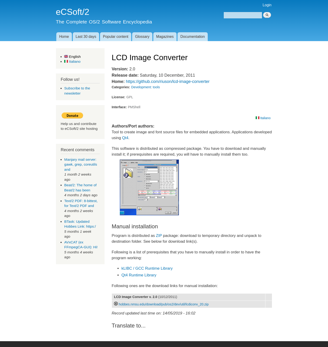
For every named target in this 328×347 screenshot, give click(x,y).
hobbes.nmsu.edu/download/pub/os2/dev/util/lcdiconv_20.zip (164, 304)
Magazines (165, 37)
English (72, 57)
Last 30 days (86, 37)
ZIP (159, 235)
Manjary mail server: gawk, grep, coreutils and (80, 164)
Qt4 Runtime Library (138, 275)
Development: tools (145, 87)
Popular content (115, 37)
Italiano (72, 61)
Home (64, 37)
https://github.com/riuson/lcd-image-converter (168, 81)
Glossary (142, 37)
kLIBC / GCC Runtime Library (147, 268)
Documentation (193, 37)
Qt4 (125, 138)
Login (267, 5)
